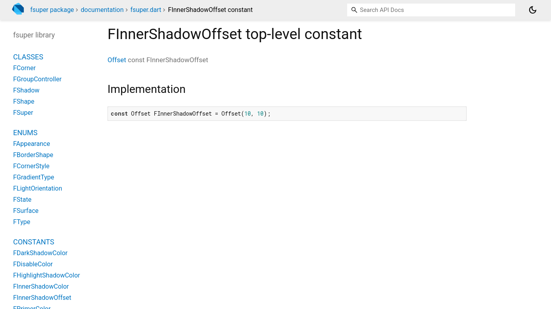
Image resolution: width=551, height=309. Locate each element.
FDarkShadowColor (40, 253)
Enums (25, 132)
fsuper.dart (146, 10)
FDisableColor (33, 264)
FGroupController (37, 79)
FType (21, 222)
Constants (33, 242)
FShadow (26, 90)
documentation (102, 10)
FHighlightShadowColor (46, 275)
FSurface (26, 211)
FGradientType (33, 177)
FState (22, 199)
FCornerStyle (31, 166)
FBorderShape (33, 155)
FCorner (24, 68)
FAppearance (31, 144)
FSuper (23, 112)
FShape (23, 101)
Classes (28, 57)
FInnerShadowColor (41, 286)
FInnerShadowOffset (42, 297)
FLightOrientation (37, 188)
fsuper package (52, 10)
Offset (116, 60)
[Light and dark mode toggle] (532, 10)
